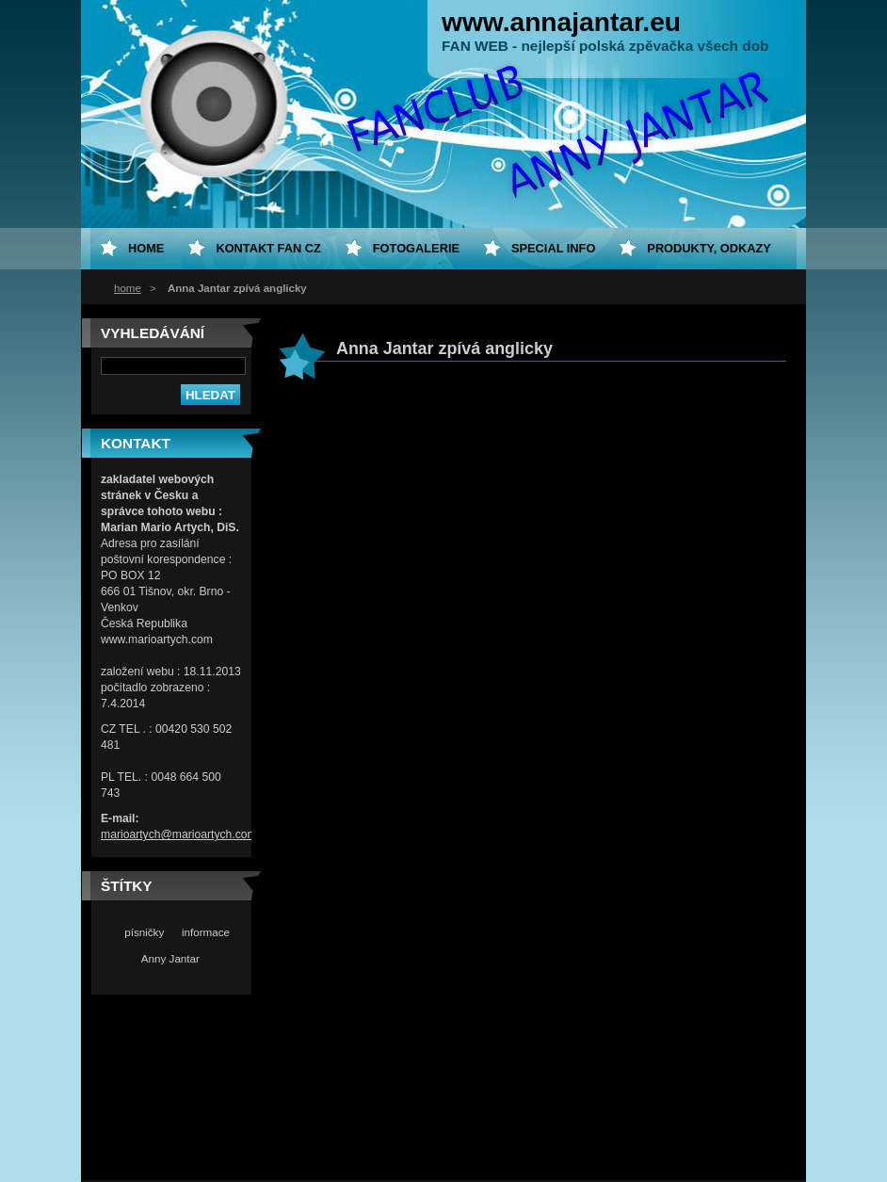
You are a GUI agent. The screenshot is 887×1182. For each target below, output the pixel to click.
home (127, 288)
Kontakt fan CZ (268, 248)
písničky (144, 932)
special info (553, 248)
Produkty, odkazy (709, 248)
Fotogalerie (416, 248)
